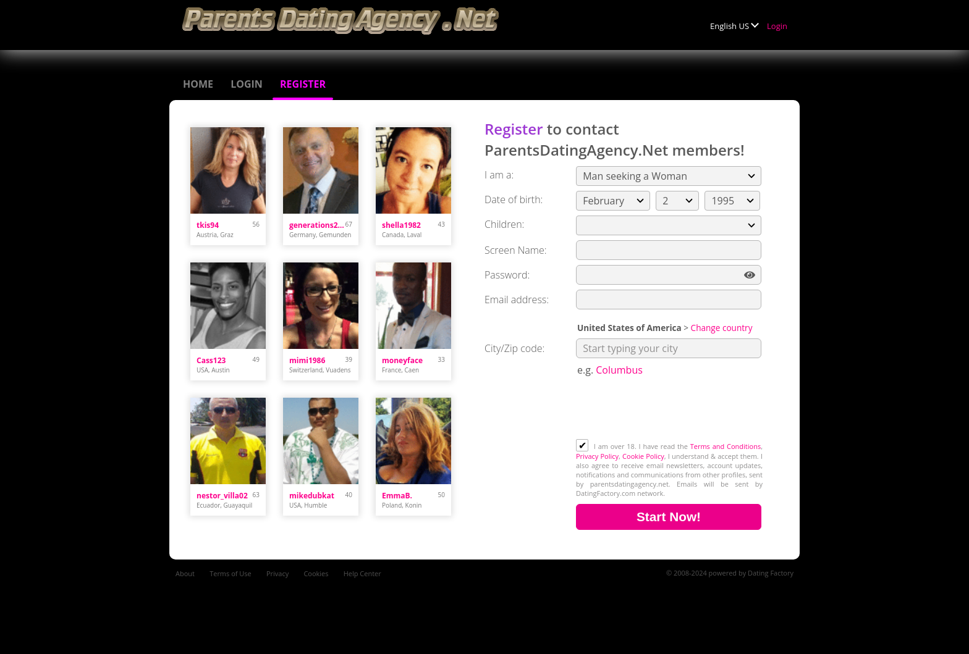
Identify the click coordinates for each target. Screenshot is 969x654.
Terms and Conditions (725, 446)
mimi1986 (307, 360)
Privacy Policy (597, 456)
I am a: (499, 175)
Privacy (277, 573)
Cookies (315, 573)
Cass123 (211, 360)
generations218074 (317, 225)
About (185, 573)
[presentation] (670, 409)
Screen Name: (515, 250)
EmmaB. (397, 495)
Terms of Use (230, 573)
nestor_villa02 (222, 495)
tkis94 (208, 225)
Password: (507, 275)
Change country (722, 327)
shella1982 (401, 225)
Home (198, 84)
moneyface (402, 360)
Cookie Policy (643, 456)
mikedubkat (311, 495)
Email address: (517, 299)
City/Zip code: (514, 348)
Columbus (619, 370)
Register (303, 84)
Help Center (362, 573)
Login (777, 25)
